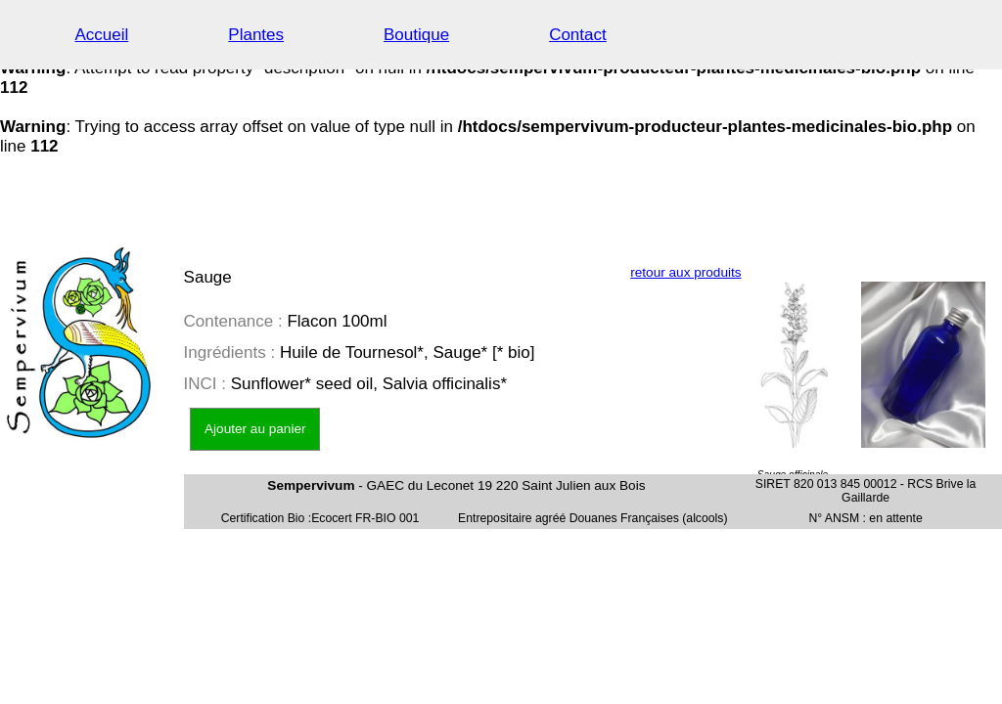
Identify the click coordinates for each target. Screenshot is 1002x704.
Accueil (102, 34)
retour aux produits (685, 272)
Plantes (256, 34)
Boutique (416, 34)
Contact (578, 34)
